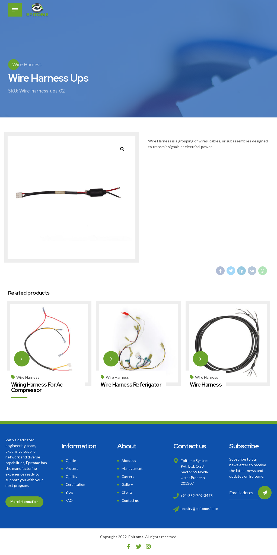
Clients (128, 491)
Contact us (131, 499)
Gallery (127, 483)
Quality (72, 475)
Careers (128, 475)
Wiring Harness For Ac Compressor (37, 387)
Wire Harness (27, 64)
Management (133, 468)
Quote (71, 460)
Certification (76, 483)
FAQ (69, 499)
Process (72, 468)
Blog (69, 491)
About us (129, 460)
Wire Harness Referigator (131, 384)
